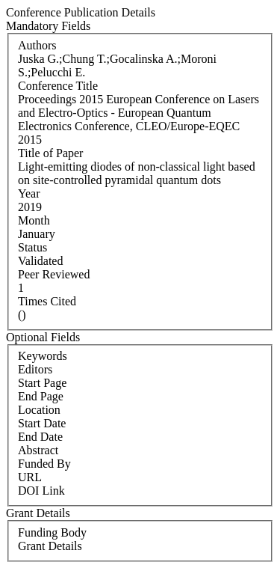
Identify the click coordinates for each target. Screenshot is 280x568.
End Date (40, 436)
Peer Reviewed (54, 274)
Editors (35, 369)
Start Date (42, 423)
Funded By (44, 463)
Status (32, 247)
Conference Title (58, 85)
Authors (37, 45)
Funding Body (52, 532)
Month (34, 220)
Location (39, 409)
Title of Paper (50, 153)
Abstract (38, 450)
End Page (40, 396)
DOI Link (41, 490)
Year (29, 193)
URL (30, 477)
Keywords (42, 355)
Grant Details (50, 546)
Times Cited (47, 301)
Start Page (42, 382)
